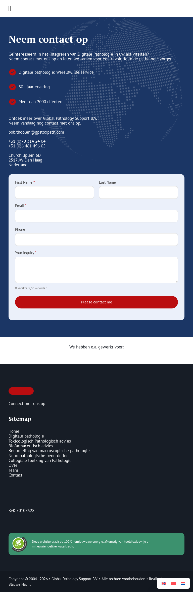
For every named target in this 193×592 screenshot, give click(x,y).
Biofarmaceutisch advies (31, 446)
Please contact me (96, 301)
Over (13, 465)
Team (13, 470)
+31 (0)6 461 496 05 (27, 146)
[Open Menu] (10, 8)
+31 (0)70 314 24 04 (27, 141)
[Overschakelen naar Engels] (164, 583)
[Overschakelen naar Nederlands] (183, 583)
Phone (20, 229)
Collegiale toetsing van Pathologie (40, 460)
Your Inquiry (25, 253)
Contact (15, 475)
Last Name (107, 182)
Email (20, 206)
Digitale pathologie (26, 436)
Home (14, 431)
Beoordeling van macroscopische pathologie (49, 450)
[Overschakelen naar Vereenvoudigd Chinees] (173, 583)
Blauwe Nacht (20, 584)
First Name (25, 182)
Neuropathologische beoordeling (39, 455)
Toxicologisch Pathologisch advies (40, 441)
